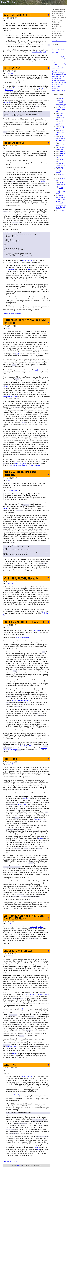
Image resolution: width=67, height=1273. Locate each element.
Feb (62, 98)
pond (56, 82)
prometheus (56, 71)
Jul (56, 106)
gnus (60, 82)
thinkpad (60, 84)
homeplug (58, 86)
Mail (38, 1158)
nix (12, 334)
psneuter (26, 806)
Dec (57, 111)
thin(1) (17, 359)
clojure (54, 59)
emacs (54, 67)
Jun (65, 104)
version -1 (6, 392)
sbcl (58, 49)
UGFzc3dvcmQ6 (57, 90)
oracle (63, 59)
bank (53, 76)
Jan (60, 98)
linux (63, 90)
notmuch (55, 69)
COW (23, 428)
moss (59, 73)
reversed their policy (26, 1084)
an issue (15, 1061)
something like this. (12, 1054)
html (53, 86)
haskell (61, 74)
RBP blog (43, 183)
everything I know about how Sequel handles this (26, 470)
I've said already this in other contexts (37, 1002)
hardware (59, 65)
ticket (36, 1156)
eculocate (55, 63)
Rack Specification (11, 496)
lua (9, 73)
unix (62, 69)
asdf (15, 149)
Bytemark (7, 103)
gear (63, 67)
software (59, 67)
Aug (59, 106)
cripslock (19, 1173)
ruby (11, 73)
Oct (64, 106)
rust (57, 61)
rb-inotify (25, 1017)
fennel (54, 61)
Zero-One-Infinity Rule (10, 401)
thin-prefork (9, 90)
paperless (55, 80)
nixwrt (57, 52)
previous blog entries (36, 935)
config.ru (6, 514)
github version (27, 266)
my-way (40, 88)
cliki (62, 50)
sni (63, 76)
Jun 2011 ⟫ (13, 1169)
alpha (63, 73)
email (64, 65)
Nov (64, 109)
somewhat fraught (20, 469)
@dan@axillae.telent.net (59, 41)
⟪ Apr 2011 (6, 1169)
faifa (53, 78)
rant (59, 69)
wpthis (40, 846)
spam (63, 80)
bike (53, 82)
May (62, 100)
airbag (60, 76)
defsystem (11, 275)
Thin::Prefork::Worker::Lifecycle (30, 754)
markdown (55, 74)
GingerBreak (22, 812)
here (28, 275)
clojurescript (62, 63)
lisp (9, 20)
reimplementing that (39, 52)
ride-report (56, 57)
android (10, 591)
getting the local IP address (20, 708)
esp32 (54, 65)
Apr (59, 100)
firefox (64, 82)
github (36, 375)
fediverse (55, 88)
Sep (61, 106)
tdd (65, 74)
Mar (57, 100)
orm (57, 76)
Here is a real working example (16, 1103)
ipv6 (59, 80)
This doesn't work (40, 827)
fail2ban (54, 84)
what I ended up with (22, 645)
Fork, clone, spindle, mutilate (12, 318)
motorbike (55, 55)
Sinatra (15, 88)
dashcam (58, 78)
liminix (61, 61)
